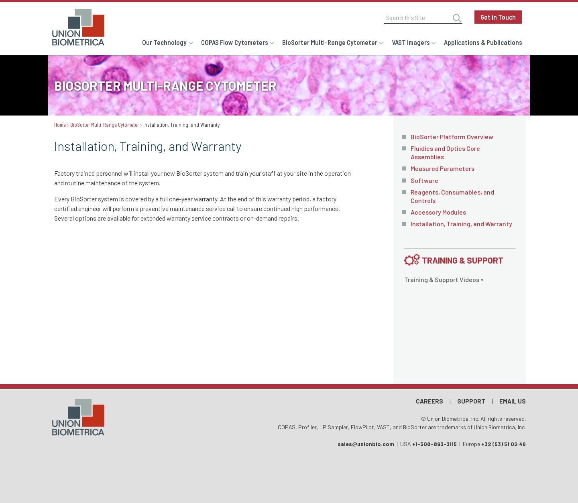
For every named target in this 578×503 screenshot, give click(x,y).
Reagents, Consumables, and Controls (452, 196)
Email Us (512, 401)
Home (60, 125)
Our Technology (164, 42)
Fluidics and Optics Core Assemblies (445, 152)
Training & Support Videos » (444, 279)
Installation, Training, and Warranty (461, 223)
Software (424, 180)
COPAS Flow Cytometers (234, 42)
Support (471, 401)
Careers (429, 401)
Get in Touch (498, 17)
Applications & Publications (483, 42)
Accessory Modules (438, 212)
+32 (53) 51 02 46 (503, 443)
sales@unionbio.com (366, 443)
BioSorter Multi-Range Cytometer (329, 42)
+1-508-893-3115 (434, 443)
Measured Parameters (442, 168)
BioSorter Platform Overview (452, 136)
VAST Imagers (411, 42)
